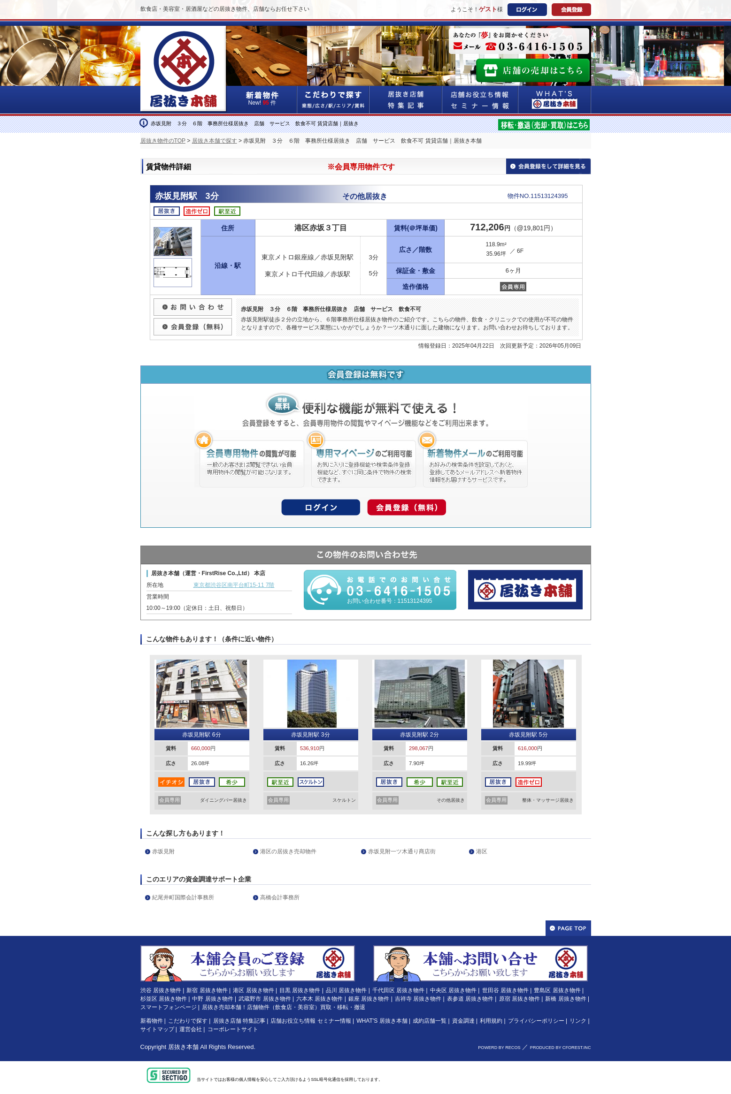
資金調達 (463, 1021)
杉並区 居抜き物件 (163, 998)
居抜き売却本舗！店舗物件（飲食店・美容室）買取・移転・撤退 (283, 1007)
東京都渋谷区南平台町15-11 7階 (234, 585)
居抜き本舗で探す (214, 140)
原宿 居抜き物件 (519, 998)
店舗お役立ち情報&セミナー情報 (480, 100)
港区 (481, 851)
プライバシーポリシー (536, 1021)
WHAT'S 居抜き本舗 (381, 1021)
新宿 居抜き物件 (206, 990)
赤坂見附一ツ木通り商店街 (402, 851)
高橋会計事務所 (280, 897)
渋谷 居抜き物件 (160, 990)
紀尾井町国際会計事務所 (183, 897)
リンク (577, 1021)
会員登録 (571, 9)
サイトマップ (157, 1029)
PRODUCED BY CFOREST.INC (560, 1047)
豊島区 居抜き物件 (557, 990)
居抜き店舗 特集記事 (239, 1021)
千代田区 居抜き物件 (398, 990)
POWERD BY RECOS (499, 1047)
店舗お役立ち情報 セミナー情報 (310, 1021)
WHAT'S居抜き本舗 (554, 100)
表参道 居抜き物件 (470, 998)
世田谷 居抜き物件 (505, 990)
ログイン (527, 9)
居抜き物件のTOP (162, 140)
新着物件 (151, 1021)
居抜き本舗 (183, 1046)
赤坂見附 (163, 851)
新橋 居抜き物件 (565, 998)
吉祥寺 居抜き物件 (418, 998)
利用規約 (491, 1021)
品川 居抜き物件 (346, 990)
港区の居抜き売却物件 (288, 851)
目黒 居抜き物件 (299, 990)
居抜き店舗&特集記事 (405, 100)
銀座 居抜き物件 (368, 998)
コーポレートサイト (233, 1029)
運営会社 (190, 1029)
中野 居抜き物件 (212, 998)
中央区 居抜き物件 (453, 990)
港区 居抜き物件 (253, 990)
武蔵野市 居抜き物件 (265, 998)
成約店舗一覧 (429, 1021)
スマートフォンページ (168, 1007)
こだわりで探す (333, 100)
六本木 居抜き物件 (319, 998)
